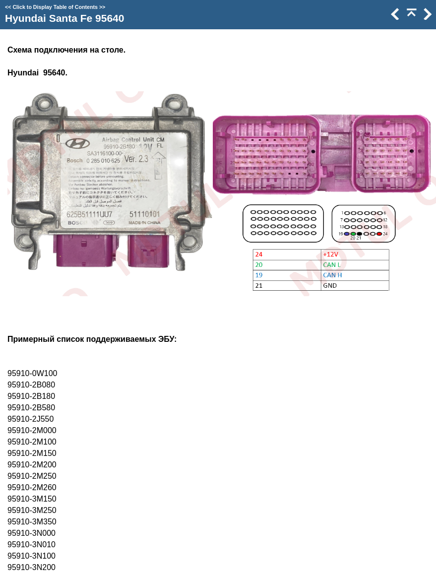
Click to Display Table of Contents (55, 7)
